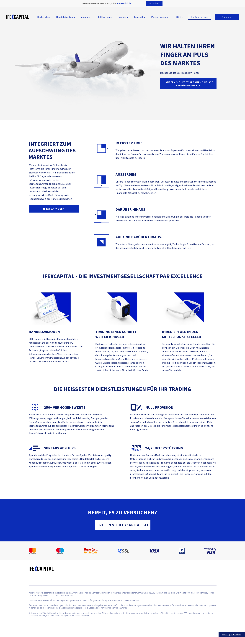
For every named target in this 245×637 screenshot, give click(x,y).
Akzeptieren (154, 3)
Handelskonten (64, 16)
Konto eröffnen (199, 16)
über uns (85, 16)
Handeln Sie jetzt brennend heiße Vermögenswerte (188, 84)
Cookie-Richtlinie (123, 3)
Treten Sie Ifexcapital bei (122, 525)
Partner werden (159, 16)
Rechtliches (43, 16)
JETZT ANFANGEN (54, 208)
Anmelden (227, 16)
